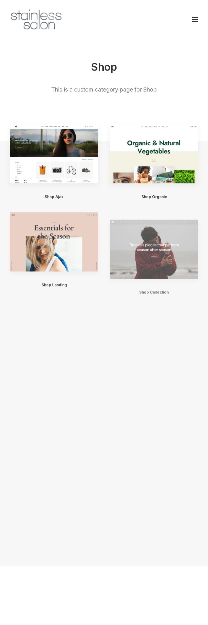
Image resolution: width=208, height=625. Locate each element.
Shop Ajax (54, 196)
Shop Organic (154, 197)
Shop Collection (154, 305)
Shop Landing (54, 289)
